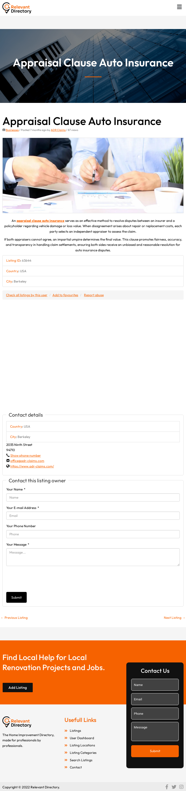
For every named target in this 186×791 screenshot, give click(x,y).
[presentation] (42, 579)
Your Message (17, 544)
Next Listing (175, 617)
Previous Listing (14, 617)
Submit (16, 597)
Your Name (16, 489)
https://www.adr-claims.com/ (32, 466)
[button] (179, 6)
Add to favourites (65, 295)
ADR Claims (58, 130)
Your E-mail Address (22, 508)
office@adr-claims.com (27, 461)
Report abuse (94, 295)
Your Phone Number (21, 526)
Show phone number (25, 455)
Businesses (12, 130)
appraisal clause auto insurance (40, 220)
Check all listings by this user (26, 295)
